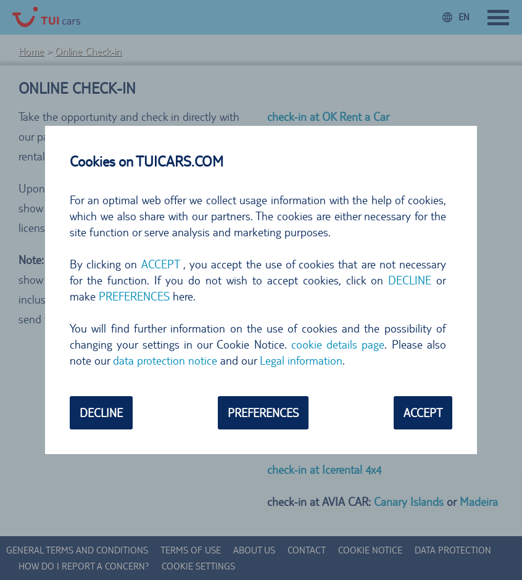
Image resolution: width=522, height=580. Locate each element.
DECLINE (409, 280)
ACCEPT (160, 264)
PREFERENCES (134, 296)
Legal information (301, 360)
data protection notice (165, 360)
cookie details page (338, 344)
